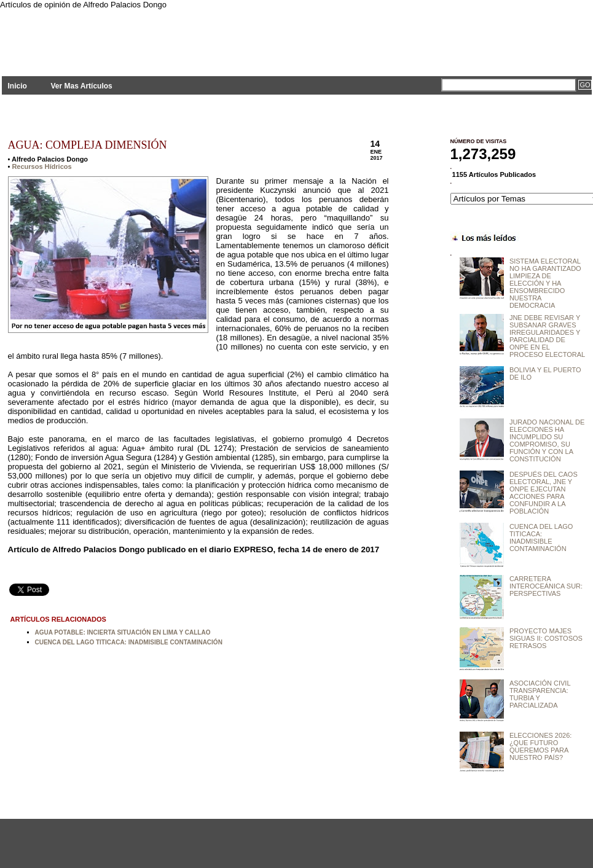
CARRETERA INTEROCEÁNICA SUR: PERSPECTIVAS (546, 586)
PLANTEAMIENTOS (112, 35)
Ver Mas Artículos (81, 86)
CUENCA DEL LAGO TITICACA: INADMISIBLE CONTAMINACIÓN (128, 642)
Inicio (17, 86)
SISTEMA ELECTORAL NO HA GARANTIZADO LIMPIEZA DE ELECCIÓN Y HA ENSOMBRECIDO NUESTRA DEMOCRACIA (545, 283)
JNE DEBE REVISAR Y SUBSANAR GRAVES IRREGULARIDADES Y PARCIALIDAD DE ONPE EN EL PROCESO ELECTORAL (547, 336)
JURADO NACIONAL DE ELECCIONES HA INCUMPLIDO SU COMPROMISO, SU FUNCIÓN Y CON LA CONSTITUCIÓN (546, 440)
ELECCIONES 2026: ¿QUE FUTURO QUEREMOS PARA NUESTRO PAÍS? (540, 746)
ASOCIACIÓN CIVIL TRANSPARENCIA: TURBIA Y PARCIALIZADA (539, 694)
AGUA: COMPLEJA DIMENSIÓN (87, 145)
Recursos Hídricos (41, 166)
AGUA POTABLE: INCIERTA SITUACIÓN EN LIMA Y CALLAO (123, 632)
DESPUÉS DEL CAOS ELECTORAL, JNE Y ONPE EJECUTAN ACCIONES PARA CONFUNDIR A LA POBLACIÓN (543, 493)
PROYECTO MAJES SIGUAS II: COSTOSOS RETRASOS (546, 638)
